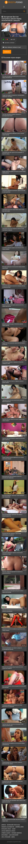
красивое (6, 42)
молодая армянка (16, 833)
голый (13, 828)
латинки (12, 42)
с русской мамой (13, 835)
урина (13, 837)
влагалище (4, 835)
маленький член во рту (13, 824)
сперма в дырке (5, 833)
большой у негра (6, 828)
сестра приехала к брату (8, 830)
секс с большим (5, 837)
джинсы (3, 824)
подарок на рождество (7, 826)
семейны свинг (19, 826)
